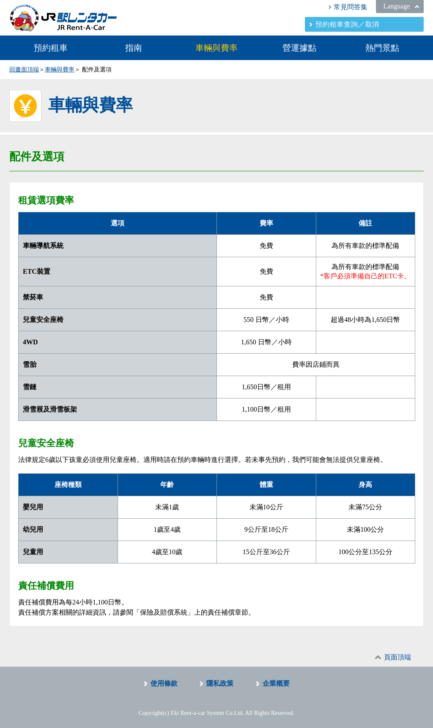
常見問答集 (350, 7)
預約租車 (51, 47)
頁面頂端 (397, 657)
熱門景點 (382, 47)
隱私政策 (219, 683)
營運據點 (299, 47)
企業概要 (276, 683)
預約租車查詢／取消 (347, 24)
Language (396, 6)
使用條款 (164, 683)
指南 (133, 47)
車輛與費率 (216, 47)
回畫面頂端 (24, 69)
